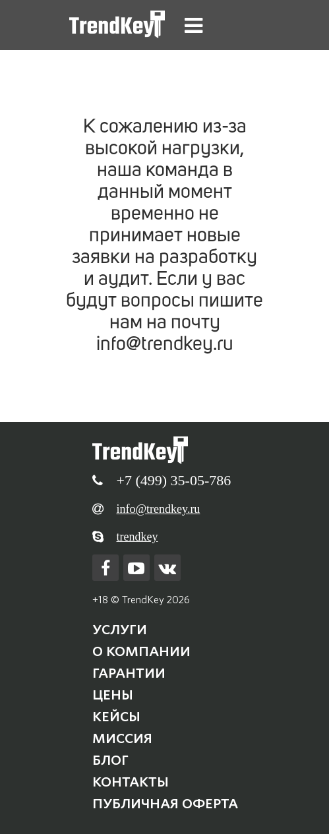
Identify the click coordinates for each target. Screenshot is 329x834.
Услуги (119, 630)
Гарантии (128, 673)
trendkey (137, 536)
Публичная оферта (165, 804)
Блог (110, 760)
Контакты (130, 782)
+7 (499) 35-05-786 (174, 480)
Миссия (122, 738)
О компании (141, 651)
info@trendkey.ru (158, 509)
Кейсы (116, 717)
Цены (112, 695)
